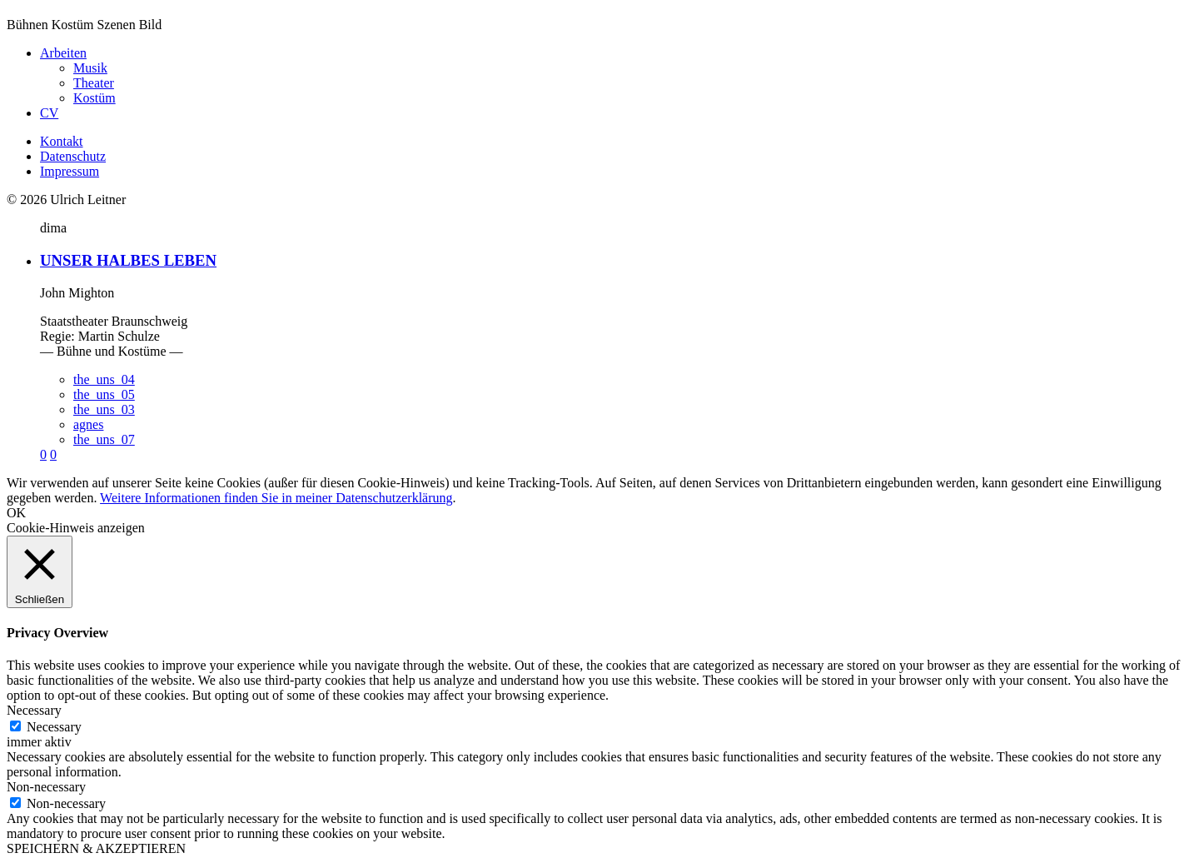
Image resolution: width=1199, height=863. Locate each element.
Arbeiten (63, 53)
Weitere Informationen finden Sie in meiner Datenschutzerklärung (276, 498)
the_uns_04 (104, 379)
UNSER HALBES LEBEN (128, 260)
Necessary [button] (34, 710)
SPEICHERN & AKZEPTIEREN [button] (96, 848)
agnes (88, 424)
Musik (90, 68)
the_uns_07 (104, 439)
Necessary (54, 727)
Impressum (69, 171)
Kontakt (61, 141)
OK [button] (16, 513)
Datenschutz (73, 156)
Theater (93, 83)
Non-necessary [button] (46, 787)
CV (49, 113)
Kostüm (94, 98)
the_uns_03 (104, 409)
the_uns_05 (104, 394)
